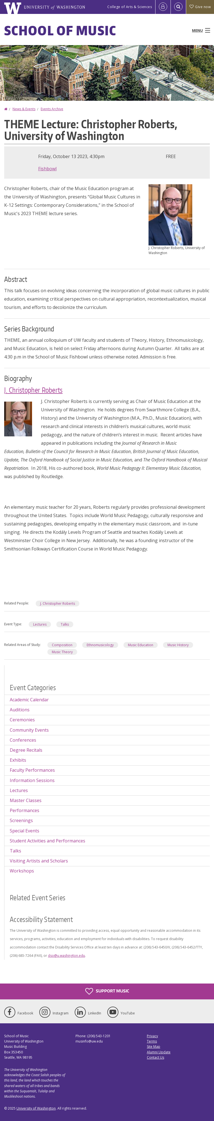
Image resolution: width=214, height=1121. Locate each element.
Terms (152, 1041)
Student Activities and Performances (47, 841)
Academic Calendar (29, 700)
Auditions (20, 710)
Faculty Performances (32, 770)
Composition (62, 645)
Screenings (21, 820)
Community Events (29, 730)
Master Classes (26, 800)
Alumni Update (159, 1052)
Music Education (140, 645)
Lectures (40, 624)
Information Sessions (32, 780)
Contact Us (155, 1057)
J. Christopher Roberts (33, 389)
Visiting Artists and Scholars (39, 861)
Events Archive (52, 109)
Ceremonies (22, 720)
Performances (24, 810)
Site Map (153, 1046)
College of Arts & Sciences (129, 6)
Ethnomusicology (100, 645)
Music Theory (62, 652)
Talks (65, 624)
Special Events (24, 831)
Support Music (107, 991)
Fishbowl (47, 169)
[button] (170, 214)
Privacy (152, 1036)
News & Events (24, 109)
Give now (200, 6)
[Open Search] (178, 7)
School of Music (60, 30)
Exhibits (18, 760)
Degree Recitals (26, 750)
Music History (178, 645)
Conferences (23, 740)
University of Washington (36, 1108)
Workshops (22, 871)
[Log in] (163, 7)
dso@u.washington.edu (66, 955)
